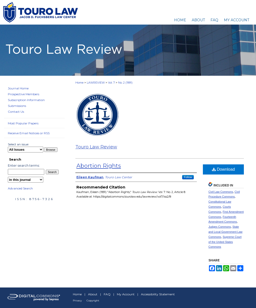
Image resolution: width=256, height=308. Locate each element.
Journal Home (18, 88)
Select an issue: (18, 144)
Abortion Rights (98, 165)
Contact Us (16, 111)
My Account (126, 294)
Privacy (77, 300)
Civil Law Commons (220, 191)
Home (79, 82)
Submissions (17, 106)
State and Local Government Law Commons (225, 231)
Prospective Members (23, 94)
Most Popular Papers (23, 123)
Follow (188, 177)
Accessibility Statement (158, 294)
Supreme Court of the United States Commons (225, 241)
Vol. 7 (111, 82)
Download (223, 169)
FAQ (107, 294)
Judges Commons (219, 226)
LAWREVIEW (96, 82)
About (92, 294)
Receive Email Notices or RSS (29, 133)
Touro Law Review (96, 147)
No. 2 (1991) (125, 82)
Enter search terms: (24, 165)
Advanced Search (20, 188)
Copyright (93, 300)
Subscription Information (26, 100)
